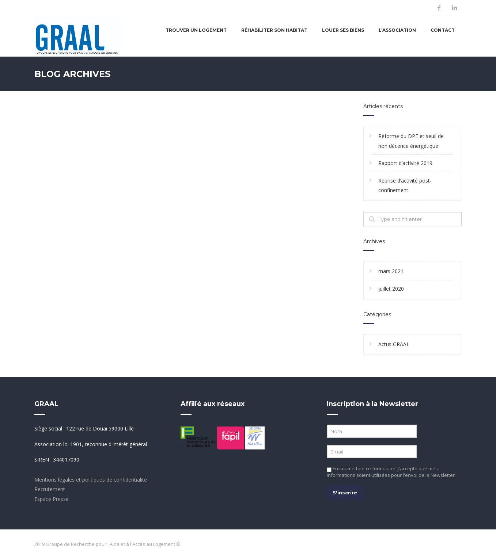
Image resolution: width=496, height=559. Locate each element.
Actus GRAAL (393, 344)
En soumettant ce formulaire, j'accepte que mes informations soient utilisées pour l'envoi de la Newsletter (391, 471)
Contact (443, 30)
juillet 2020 (391, 288)
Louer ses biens (343, 30)
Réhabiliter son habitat (274, 30)
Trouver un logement (196, 30)
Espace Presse (51, 498)
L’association (397, 30)
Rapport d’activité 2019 (405, 163)
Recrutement (49, 489)
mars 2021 (391, 271)
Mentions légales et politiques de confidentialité (90, 479)
